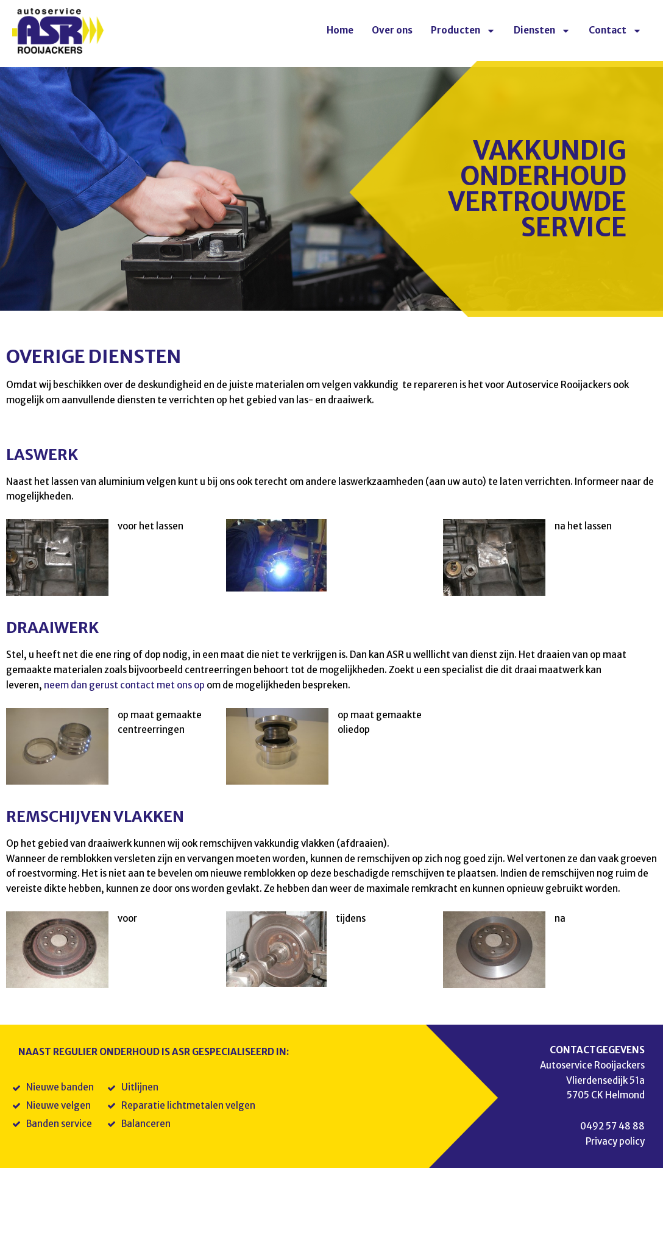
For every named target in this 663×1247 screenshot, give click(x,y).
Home (340, 30)
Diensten (542, 30)
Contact (615, 30)
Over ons (392, 30)
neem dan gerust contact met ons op (124, 685)
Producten (463, 30)
